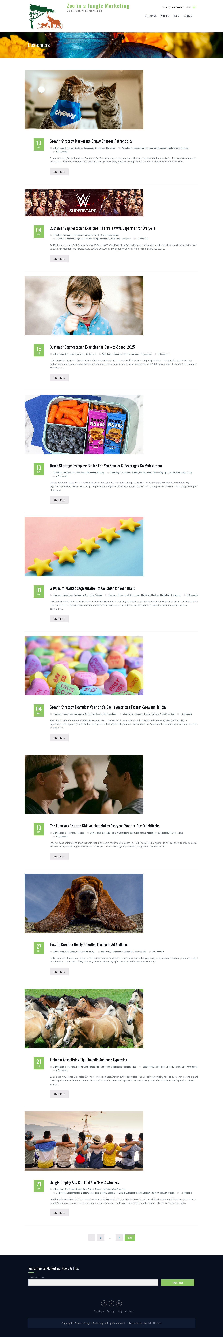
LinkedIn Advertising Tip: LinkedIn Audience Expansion (88, 1061)
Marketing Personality (99, 237)
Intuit (132, 833)
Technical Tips (129, 1067)
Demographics (73, 1194)
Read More (59, 170)
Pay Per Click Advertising (87, 1067)
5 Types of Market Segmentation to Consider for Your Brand (92, 588)
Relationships (110, 713)
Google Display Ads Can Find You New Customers (84, 1183)
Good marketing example (156, 146)
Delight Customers (120, 833)
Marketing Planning (95, 472)
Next (130, 1239)
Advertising (58, 146)
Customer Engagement (141, 353)
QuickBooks (163, 833)
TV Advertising (176, 833)
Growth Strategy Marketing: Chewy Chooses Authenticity (91, 140)
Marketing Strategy (150, 594)
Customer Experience (84, 146)
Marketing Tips (160, 472)
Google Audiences (127, 1194)
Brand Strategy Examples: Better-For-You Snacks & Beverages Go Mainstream (106, 465)
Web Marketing (119, 1190)
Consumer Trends (122, 353)
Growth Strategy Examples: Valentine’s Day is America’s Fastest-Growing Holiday (108, 707)
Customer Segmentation (77, 237)
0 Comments (62, 150)
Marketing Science (93, 594)
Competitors (69, 472)
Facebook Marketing (85, 952)
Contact (188, 15)
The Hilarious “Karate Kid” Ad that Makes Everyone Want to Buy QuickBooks (105, 826)
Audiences (61, 1194)
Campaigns (139, 146)
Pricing (164, 15)
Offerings (150, 15)
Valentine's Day (167, 713)
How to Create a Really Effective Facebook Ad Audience (89, 945)
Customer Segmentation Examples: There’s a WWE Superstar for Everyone (102, 227)
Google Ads (81, 1190)
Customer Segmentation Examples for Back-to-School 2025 (92, 346)
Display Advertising (90, 1194)
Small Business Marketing (180, 472)
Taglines (80, 833)
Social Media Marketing (111, 1067)
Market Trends (145, 472)
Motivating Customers (179, 146)
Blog (176, 15)
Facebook (128, 952)
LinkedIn (169, 1067)
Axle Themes (155, 1325)
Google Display (143, 1194)
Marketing (111, 146)
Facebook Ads (140, 952)
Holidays (155, 713)
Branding (69, 146)
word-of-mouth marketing (106, 233)
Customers (100, 146)
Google (103, 1194)
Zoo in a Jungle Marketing (98, 5)
